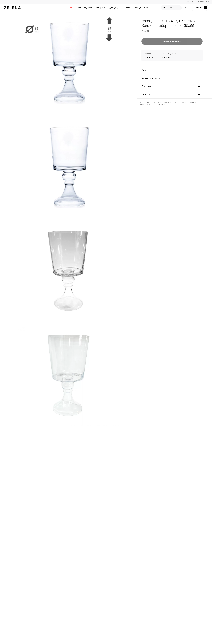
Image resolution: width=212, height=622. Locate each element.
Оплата (145, 94)
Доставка (146, 86)
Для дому (113, 7)
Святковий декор (84, 7)
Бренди (137, 7)
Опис (144, 70)
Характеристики (150, 78)
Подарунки (101, 7)
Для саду (126, 7)
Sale (146, 7)
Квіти (71, 7)
